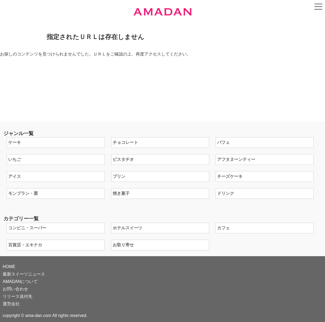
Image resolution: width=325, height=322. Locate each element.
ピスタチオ (123, 159)
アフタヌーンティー (236, 159)
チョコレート (125, 142)
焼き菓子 (121, 193)
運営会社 (11, 304)
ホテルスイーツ (127, 228)
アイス (14, 176)
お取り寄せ (123, 245)
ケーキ (14, 142)
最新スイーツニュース (24, 274)
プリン (119, 176)
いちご (14, 159)
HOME (9, 266)
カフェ (223, 228)
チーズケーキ (230, 176)
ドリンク (225, 193)
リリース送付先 (17, 296)
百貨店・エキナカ (25, 245)
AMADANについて (20, 281)
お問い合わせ (15, 289)
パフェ (223, 142)
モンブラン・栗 (23, 193)
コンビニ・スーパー (27, 228)
